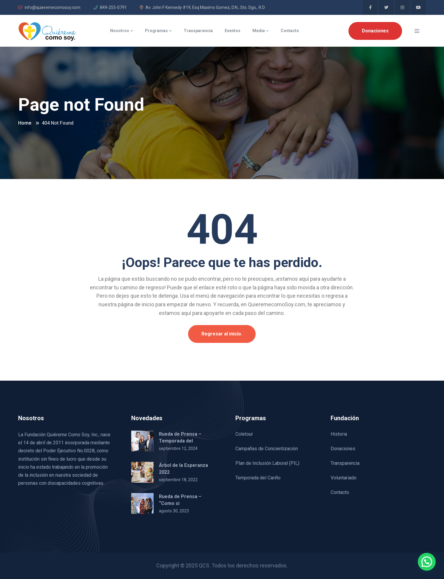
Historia (339, 434)
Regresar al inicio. (221, 334)
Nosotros (119, 30)
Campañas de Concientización (266, 448)
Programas (156, 30)
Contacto (290, 30)
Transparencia (198, 30)
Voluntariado (344, 478)
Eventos (232, 30)
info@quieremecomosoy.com (49, 7)
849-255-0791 (110, 7)
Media (258, 30)
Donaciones (375, 31)
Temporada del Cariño (258, 478)
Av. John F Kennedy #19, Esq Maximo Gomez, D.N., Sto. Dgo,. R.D (202, 7)
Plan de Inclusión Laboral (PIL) (267, 463)
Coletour (244, 434)
